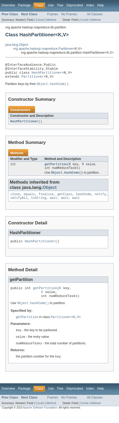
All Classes (95, 14)
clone (15, 200)
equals (29, 200)
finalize (46, 200)
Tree (60, 5)
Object (50, 192)
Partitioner (33, 79)
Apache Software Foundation (40, 418)
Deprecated (75, 5)
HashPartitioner (47, 74)
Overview (8, 5)
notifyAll (19, 204)
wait (53, 204)
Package (24, 5)
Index (90, 5)
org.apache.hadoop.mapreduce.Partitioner (43, 49)
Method (51, 19)
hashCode (83, 200)
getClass (64, 200)
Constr (40, 19)
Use (51, 5)
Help (100, 5)
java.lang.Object (16, 45)
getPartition (55, 168)
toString (38, 204)
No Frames (69, 14)
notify (100, 200)
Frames (52, 14)
